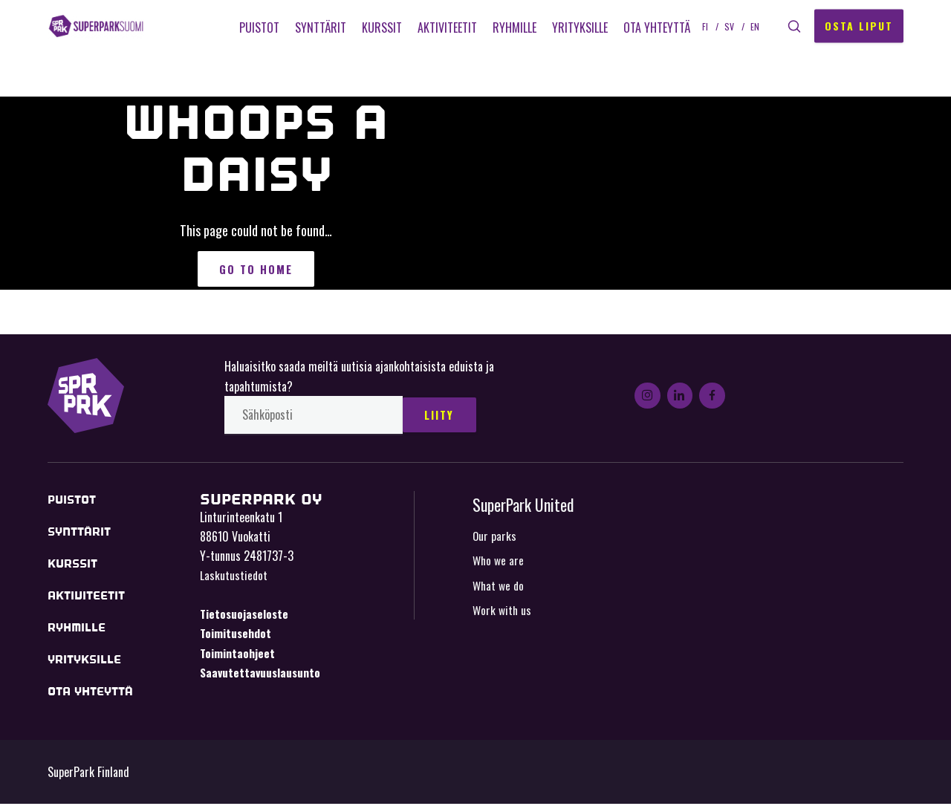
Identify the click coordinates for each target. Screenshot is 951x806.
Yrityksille (577, 27)
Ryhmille (511, 27)
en (751, 25)
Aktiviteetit (444, 27)
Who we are (499, 564)
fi (702, 25)
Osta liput (859, 25)
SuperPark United (525, 507)
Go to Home (256, 270)
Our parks (495, 538)
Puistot (256, 27)
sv (726, 25)
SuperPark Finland (107, 26)
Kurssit (379, 27)
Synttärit (317, 27)
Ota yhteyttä (653, 27)
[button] (793, 26)
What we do (499, 588)
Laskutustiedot (234, 579)
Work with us (503, 614)
